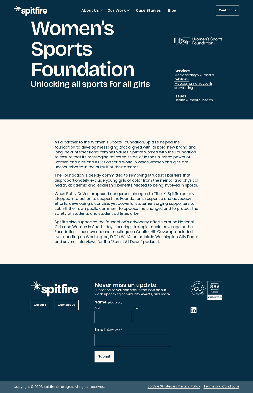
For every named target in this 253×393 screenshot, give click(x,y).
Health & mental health (193, 100)
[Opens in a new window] (193, 310)
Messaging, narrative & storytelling (193, 86)
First (98, 309)
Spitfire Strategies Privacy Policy (174, 386)
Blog (172, 10)
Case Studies (148, 10)
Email (108, 329)
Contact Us (227, 10)
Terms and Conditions (221, 386)
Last (137, 309)
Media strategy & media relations (193, 77)
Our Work (119, 10)
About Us (92, 10)
